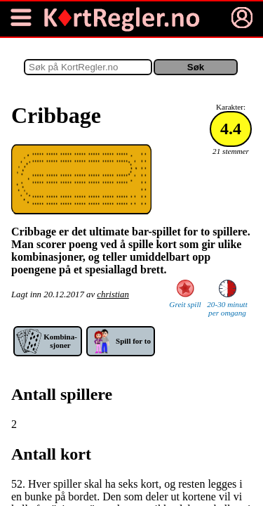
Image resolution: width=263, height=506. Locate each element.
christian (113, 294)
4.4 (230, 128)
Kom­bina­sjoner (60, 340)
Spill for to (133, 341)
